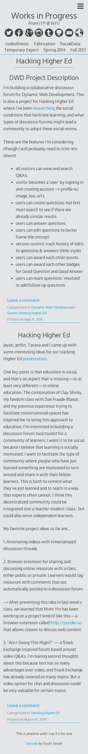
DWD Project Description (44, 77)
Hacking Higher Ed (32, 313)
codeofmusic (17, 43)
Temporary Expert (21, 49)
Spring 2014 (54, 49)
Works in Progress (44, 15)
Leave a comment (23, 300)
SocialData (70, 43)
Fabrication (44, 43)
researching (44, 108)
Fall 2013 (78, 49)
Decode (32, 743)
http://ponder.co (66, 622)
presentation (34, 358)
